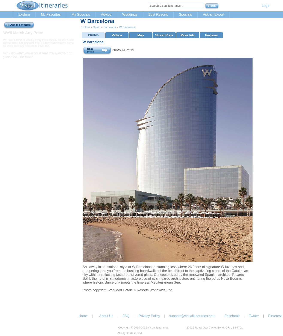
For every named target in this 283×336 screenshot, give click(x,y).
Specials (185, 14)
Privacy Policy (149, 316)
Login (266, 6)
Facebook (231, 316)
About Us (106, 316)
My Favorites (51, 14)
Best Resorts (158, 14)
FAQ (126, 316)
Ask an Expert (213, 14)
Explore (24, 14)
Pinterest (275, 316)
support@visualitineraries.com (192, 316)
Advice (106, 14)
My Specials (80, 14)
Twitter (254, 316)
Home (83, 316)
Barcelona (109, 27)
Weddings (130, 14)
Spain (96, 27)
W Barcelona (127, 27)
